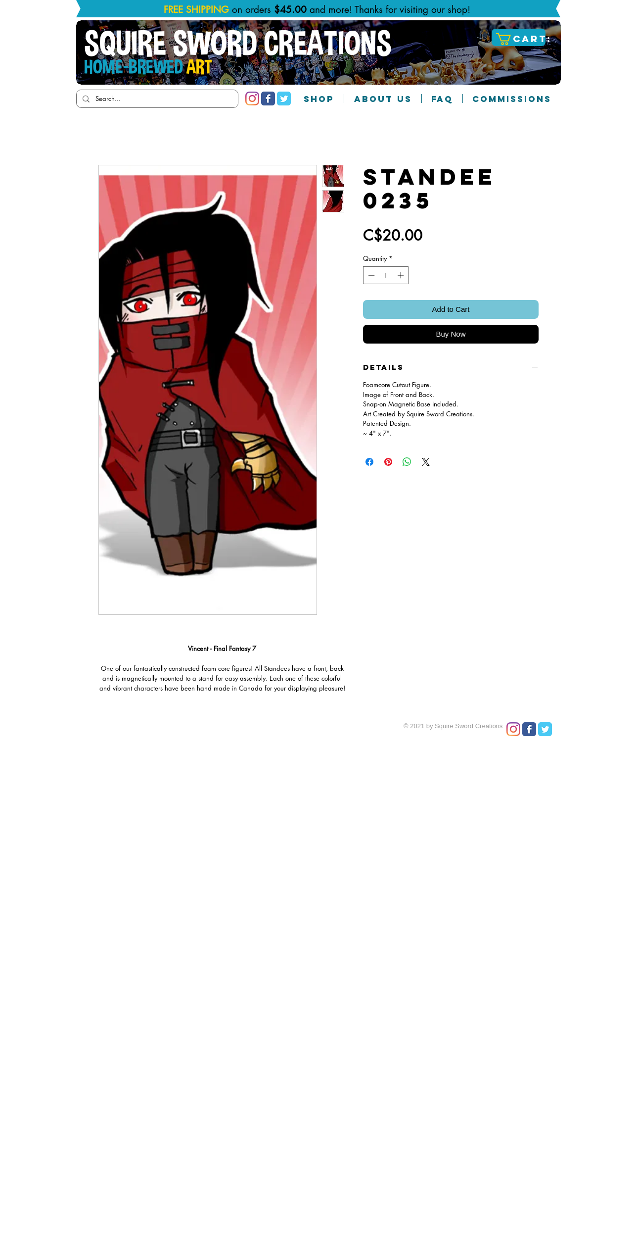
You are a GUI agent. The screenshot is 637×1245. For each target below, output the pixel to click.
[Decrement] (370, 275)
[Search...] (156, 98)
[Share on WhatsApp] (407, 462)
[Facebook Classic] (268, 98)
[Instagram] (252, 98)
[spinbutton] (386, 275)
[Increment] (402, 275)
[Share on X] (426, 462)
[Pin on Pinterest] (388, 462)
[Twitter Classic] (284, 98)
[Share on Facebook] (369, 462)
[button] (520, 39)
